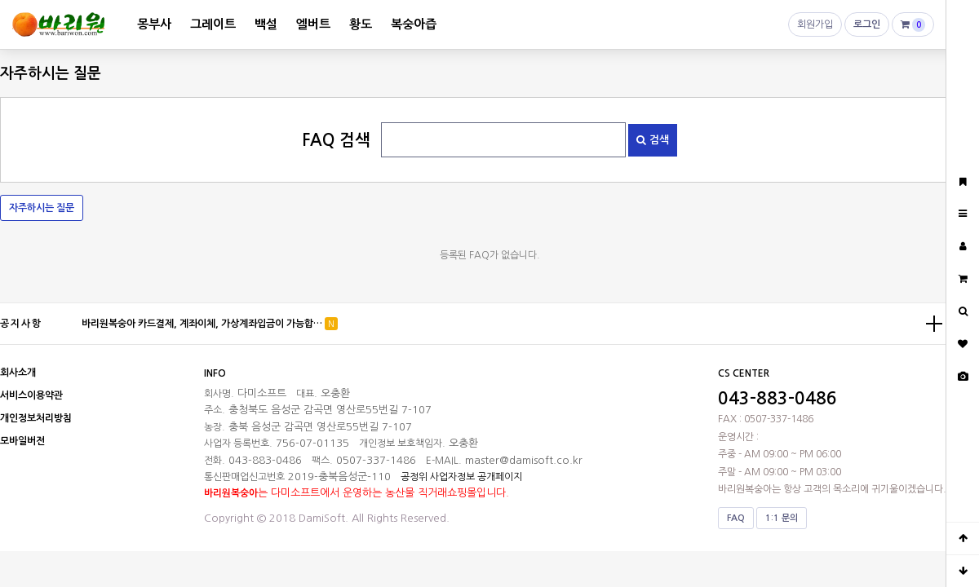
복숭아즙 (413, 24)
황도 (360, 24)
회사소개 (18, 372)
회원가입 (815, 28)
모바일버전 (22, 441)
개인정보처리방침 (36, 418)
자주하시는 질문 (41, 208)
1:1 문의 (781, 518)
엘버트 (313, 24)
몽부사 (154, 24)
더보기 (934, 323)
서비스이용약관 (31, 395)
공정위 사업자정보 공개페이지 (461, 477)
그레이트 (213, 24)
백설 (266, 24)
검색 (652, 140)
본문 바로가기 (0, 0)
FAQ (736, 518)
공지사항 (21, 324)
